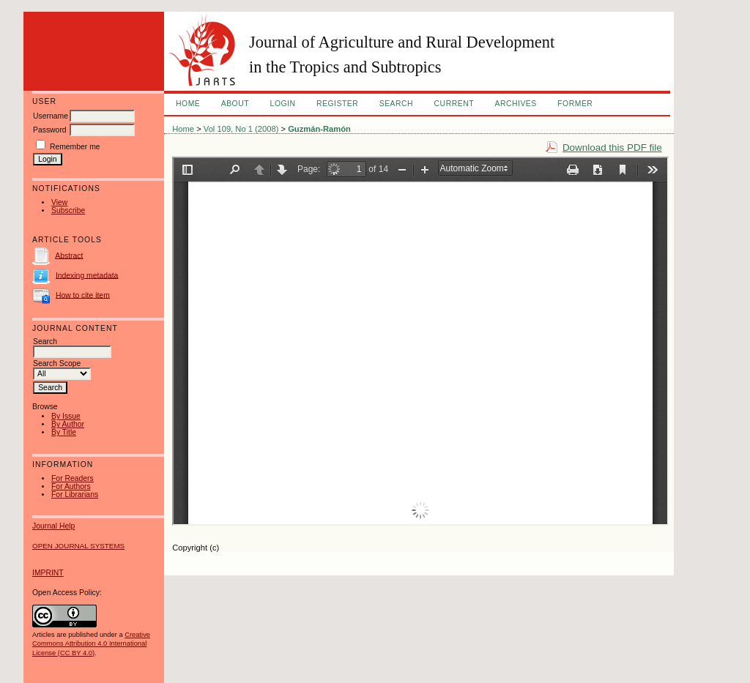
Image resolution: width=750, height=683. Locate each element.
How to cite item (83, 295)
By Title (63, 432)
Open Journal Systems (78, 546)
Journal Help (53, 526)
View (59, 202)
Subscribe (68, 210)
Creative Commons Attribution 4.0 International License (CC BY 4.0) (91, 643)
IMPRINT (48, 573)
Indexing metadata (87, 275)
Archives (515, 104)
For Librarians (74, 494)
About (235, 104)
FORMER (575, 104)
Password (50, 130)
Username (50, 116)
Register (337, 104)
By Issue (66, 416)
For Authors (71, 486)
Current (454, 104)
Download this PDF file (612, 147)
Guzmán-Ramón (319, 128)
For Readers (72, 478)
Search (396, 104)
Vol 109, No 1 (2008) (241, 128)
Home (188, 104)
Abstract (69, 255)
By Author (67, 424)
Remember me (75, 147)
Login (283, 104)
